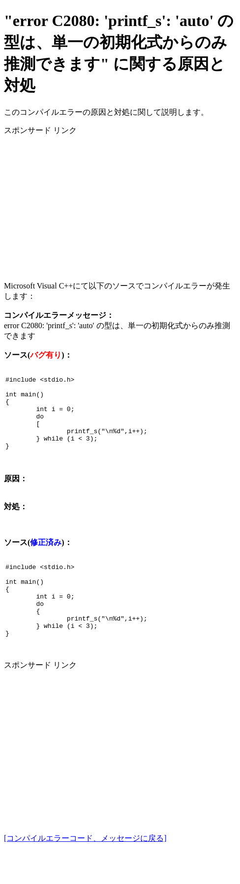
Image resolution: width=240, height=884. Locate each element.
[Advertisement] (120, 204)
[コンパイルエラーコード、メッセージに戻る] (85, 870)
